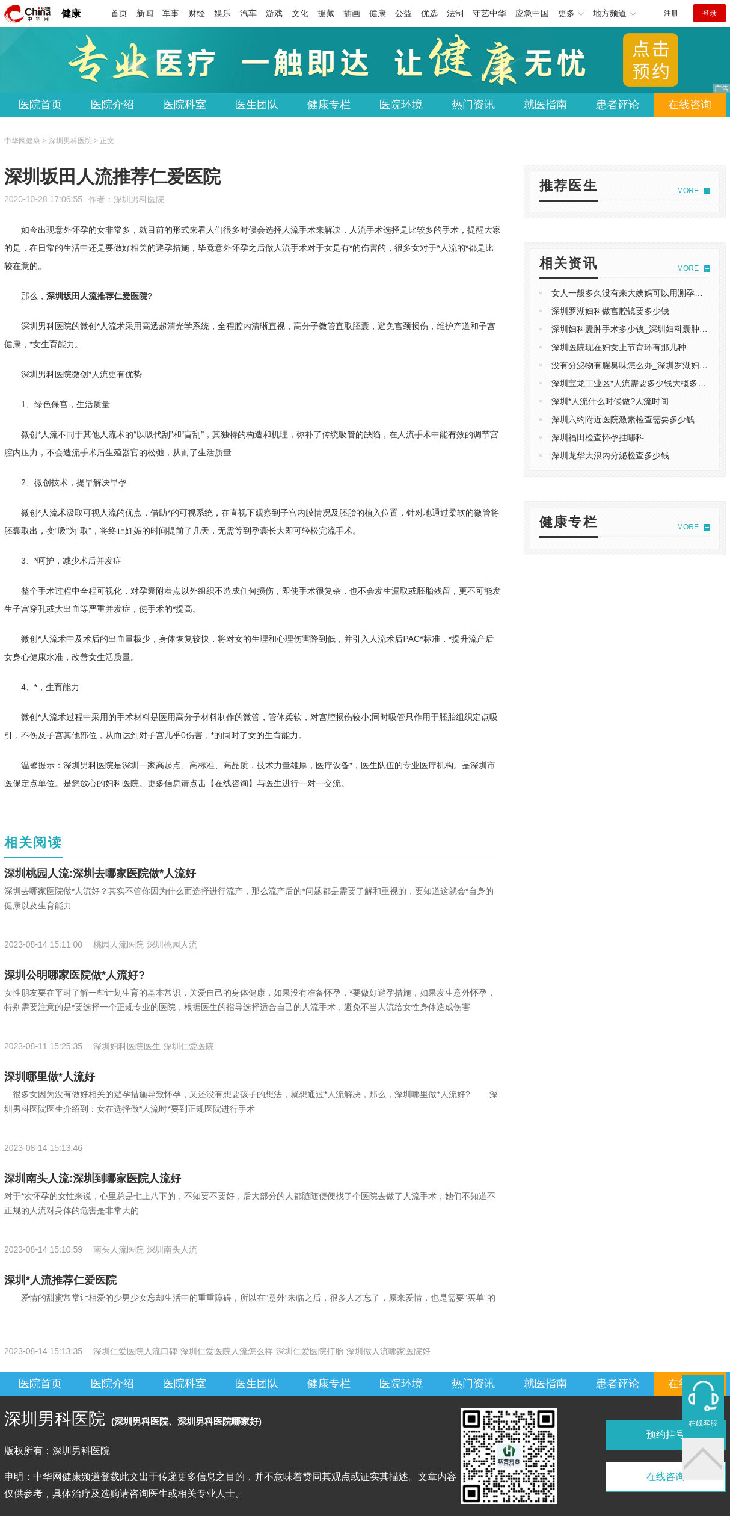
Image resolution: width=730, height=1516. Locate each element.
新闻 (144, 13)
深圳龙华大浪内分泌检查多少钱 (610, 455)
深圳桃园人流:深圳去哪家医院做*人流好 (100, 873)
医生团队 (256, 105)
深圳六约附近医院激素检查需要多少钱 (623, 419)
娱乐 (222, 13)
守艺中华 (489, 13)
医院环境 (401, 105)
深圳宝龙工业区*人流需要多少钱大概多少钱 (632, 383)
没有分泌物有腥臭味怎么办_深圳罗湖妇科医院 (638, 365)
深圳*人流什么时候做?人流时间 (610, 401)
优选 (429, 13)
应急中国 (532, 13)
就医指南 (545, 105)
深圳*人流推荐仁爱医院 (60, 1280)
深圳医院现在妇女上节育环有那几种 (618, 347)
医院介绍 (112, 105)
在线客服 (703, 1423)
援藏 (325, 13)
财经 (196, 13)
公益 (403, 13)
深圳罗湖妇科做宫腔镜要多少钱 (610, 311)
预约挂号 (665, 1434)
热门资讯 (473, 105)
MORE (688, 190)
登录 (709, 13)
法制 (455, 13)
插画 (351, 13)
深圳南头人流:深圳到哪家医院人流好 (92, 1178)
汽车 (248, 13)
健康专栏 (329, 105)
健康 (71, 13)
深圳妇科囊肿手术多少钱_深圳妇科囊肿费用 (633, 329)
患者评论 (617, 105)
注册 (671, 13)
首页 (119, 13)
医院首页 (40, 105)
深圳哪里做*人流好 (49, 1077)
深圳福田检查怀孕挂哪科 (597, 437)
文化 (300, 13)
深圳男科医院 (139, 199)
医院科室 (184, 105)
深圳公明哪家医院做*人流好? (74, 975)
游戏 (274, 13)
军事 (170, 13)
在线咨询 (689, 105)
